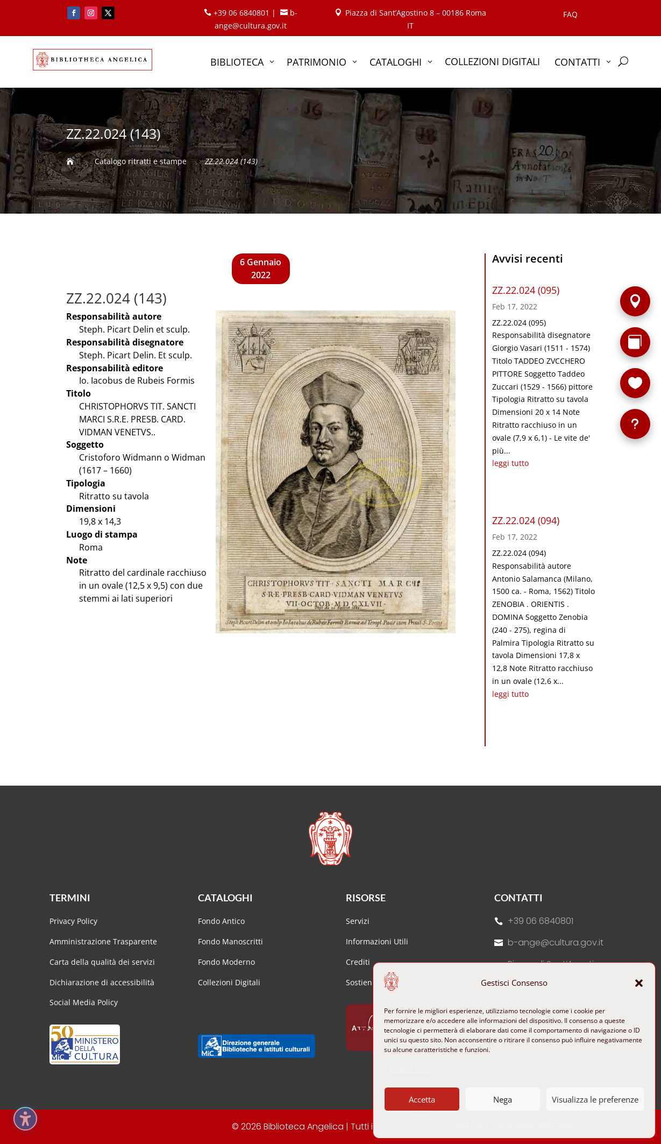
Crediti (358, 962)
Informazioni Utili (377, 941)
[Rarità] (635, 342)
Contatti (518, 897)
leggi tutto (510, 463)
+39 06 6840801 (540, 921)
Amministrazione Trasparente (103, 941)
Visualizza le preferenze (595, 1099)
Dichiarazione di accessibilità (103, 982)
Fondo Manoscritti (230, 941)
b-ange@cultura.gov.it (555, 942)
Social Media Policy (83, 1002)
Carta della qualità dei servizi (102, 962)
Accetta (422, 1099)
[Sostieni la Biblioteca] (635, 383)
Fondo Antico (221, 921)
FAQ (570, 15)
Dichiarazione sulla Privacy (534, 1123)
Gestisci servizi (411, 1069)
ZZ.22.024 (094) (525, 520)
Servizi (357, 921)
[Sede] (635, 301)
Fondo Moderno (226, 962)
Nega (502, 1099)
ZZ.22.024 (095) (525, 290)
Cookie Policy (468, 1123)
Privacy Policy (73, 921)
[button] (639, 983)
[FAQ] (635, 424)
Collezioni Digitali (229, 982)
